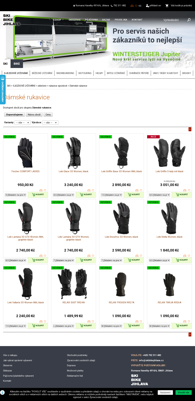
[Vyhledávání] (175, 20)
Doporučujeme (14, 114)
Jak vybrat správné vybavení (17, 360)
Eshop (57, 19)
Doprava (71, 365)
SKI (9, 85)
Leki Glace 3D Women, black (73, 171)
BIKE (17, 63)
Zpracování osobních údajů (81, 360)
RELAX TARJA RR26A (169, 302)
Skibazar (7, 370)
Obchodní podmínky (77, 355)
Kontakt (137, 19)
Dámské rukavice (78, 85)
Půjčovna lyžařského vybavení (18, 375)
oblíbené (45, 190)
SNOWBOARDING (65, 73)
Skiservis (75, 19)
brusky (186, 73)
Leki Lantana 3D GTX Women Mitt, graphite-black (25, 238)
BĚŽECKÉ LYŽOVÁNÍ (42, 73)
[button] (183, 392)
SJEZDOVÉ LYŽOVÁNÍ (24, 85)
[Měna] (140, 6)
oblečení (42, 85)
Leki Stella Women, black (169, 236)
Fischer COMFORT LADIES (25, 171)
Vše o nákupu (10, 355)
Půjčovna (91, 19)
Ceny (48, 114)
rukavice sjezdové (58, 85)
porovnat (41, 190)
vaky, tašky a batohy (165, 73)
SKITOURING (84, 73)
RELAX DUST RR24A (73, 302)
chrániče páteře (139, 73)
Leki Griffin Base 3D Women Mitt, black (121, 171)
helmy (99, 73)
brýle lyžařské (116, 73)
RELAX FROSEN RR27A (121, 302)
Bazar (106, 19)
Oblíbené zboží (136, 6)
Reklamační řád (75, 375)
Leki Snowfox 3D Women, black (121, 236)
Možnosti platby (75, 370)
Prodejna (121, 19)
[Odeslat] (189, 20)
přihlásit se (155, 5)
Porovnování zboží (132, 6)
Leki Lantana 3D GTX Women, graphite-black (73, 238)
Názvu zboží (34, 114)
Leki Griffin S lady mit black (169, 171)
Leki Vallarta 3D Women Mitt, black (25, 302)
